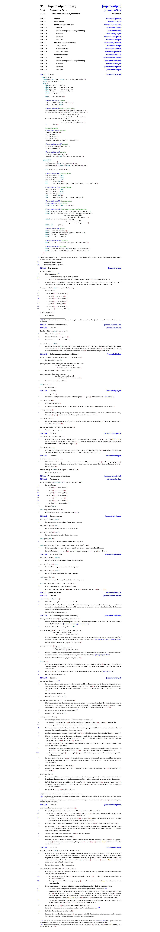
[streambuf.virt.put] (113, 69)
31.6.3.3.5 (43, 39)
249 (77, 709)
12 (38, 758)
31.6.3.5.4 (43, 66)
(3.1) (38, 293)
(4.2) (38, 891)
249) (41, 800)
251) (41, 924)
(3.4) (38, 301)
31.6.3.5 (43, 54)
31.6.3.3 (43, 24)
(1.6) (38, 500)
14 (38, 768)
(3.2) (38, 296)
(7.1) (38, 722)
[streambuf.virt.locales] (112, 57)
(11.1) (38, 748)
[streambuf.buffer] (114, 30)
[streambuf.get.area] (113, 48)
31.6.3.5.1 (43, 57)
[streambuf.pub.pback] (112, 36)
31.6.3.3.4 (43, 36)
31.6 (42, 10)
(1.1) (38, 262)
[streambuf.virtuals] (113, 54)
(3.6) (38, 306)
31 (41, 6)
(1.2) (38, 264)
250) (41, 920)
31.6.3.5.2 (43, 60)
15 (38, 776)
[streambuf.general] (113, 18)
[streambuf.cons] (114, 21)
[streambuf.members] (112, 24)
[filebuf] (106, 655)
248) (41, 796)
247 (59, 680)
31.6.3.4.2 (43, 48)
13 (38, 765)
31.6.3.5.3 (43, 63)
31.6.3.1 (43, 18)
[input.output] (111, 6)
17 (38, 789)
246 (58, 273)
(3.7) (38, 308)
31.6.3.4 (43, 42)
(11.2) (38, 752)
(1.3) (38, 492)
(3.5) (38, 303)
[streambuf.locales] (113, 27)
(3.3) (38, 298)
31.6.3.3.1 (43, 27)
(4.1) (38, 888)
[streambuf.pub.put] (113, 39)
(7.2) (38, 724)
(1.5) (38, 498)
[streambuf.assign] (114, 45)
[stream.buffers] (112, 10)
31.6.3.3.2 (43, 30)
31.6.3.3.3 (43, 33)
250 (106, 888)
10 (38, 736)
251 (99, 907)
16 (38, 782)
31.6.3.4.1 (43, 45)
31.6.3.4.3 (43, 51)
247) (41, 794)
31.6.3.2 (43, 21)
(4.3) (38, 900)
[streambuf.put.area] (113, 51)
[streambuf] (116, 14)
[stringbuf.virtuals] (69, 624)
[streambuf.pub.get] (113, 33)
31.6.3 (42, 14)
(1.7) (38, 503)
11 (38, 743)
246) (41, 320)
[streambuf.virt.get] (113, 63)
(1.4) (38, 495)
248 (49, 690)
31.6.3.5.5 (43, 69)
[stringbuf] (99, 655)
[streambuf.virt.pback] (112, 66)
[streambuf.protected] (112, 42)
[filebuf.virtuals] (82, 624)
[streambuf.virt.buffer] (112, 60)
